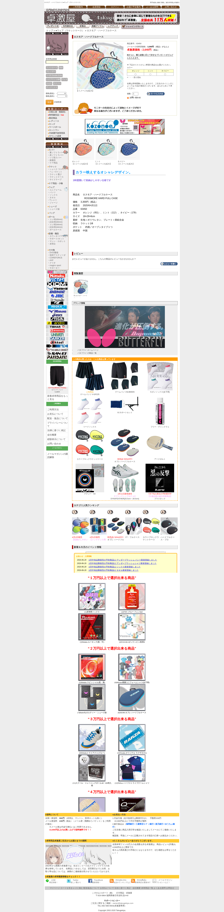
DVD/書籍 (54, 252)
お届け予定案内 (134, 7)
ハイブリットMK (53, 79)
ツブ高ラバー (56, 157)
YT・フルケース (132, 537)
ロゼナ (49, 83)
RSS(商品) (140, 881)
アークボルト (159, 459)
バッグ (52, 213)
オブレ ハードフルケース (124, 460)
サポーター (55, 268)
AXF (51, 260)
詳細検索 (57, 102)
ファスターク (51, 67)
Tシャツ (53, 200)
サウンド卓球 (55, 136)
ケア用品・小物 (56, 183)
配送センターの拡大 (83, 866)
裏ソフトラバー (57, 152)
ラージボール (55, 127)
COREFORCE (56, 258)
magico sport (55, 265)
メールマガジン (162, 881)
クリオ (53, 263)
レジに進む (78, 888)
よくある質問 (152, 7)
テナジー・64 (89, 494)
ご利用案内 (78, 7)
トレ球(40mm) (56, 219)
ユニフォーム (56, 190)
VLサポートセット (125, 412)
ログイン (115, 7)
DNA (61, 67)
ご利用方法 (53, 409)
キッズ (52, 124)
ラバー (52, 150)
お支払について (55, 414)
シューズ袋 (55, 209)
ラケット (53, 166)
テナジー (57, 83)
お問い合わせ (171, 7)
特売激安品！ (56, 115)
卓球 (118, 893)
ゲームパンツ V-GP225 (89, 393)
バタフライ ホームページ (87, 350)
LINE (51, 881)
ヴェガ (64, 79)
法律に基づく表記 (56, 430)
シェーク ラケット (58, 169)
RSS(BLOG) (120, 881)
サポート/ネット (57, 239)
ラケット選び (56, 174)
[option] (81, 525)
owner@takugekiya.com (123, 903)
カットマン (54, 130)
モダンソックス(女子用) (160, 392)
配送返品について (91, 888)
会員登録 (96, 7)
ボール (52, 217)
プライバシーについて (57, 424)
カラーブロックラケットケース (90, 459)
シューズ (53, 206)
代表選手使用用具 (57, 133)
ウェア (52, 187)
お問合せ (170, 888)
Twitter (74, 881)
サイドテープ (56, 179)
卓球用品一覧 (147, 888)
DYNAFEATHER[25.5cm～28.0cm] (125, 496)
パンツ (53, 192)
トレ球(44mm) (56, 224)
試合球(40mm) (56, 222)
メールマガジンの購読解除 (57, 455)
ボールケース (56, 230)
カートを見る (66, 888)
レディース (54, 121)
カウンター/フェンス (59, 236)
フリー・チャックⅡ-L (160, 427)
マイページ (55, 888)
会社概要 (51, 435)
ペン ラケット (56, 172)
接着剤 (53, 160)
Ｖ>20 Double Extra (54, 75)
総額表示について (56, 439)
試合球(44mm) (56, 227)
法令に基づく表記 (123, 888)
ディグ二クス (51, 87)
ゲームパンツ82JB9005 (125, 392)
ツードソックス (89, 427)
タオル (53, 197)
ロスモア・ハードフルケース (102, 30)
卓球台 (53, 244)
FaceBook (95, 881)
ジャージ (54, 202)
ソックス (54, 195)
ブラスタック (160, 496)
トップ (49, 30)
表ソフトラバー (57, 155)
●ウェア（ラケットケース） (70, 30)
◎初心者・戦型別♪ (57, 112)
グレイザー (51, 71)
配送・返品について (57, 418)
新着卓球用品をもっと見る (57, 397)
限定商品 (53, 118)
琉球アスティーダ (58, 255)
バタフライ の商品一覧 (87, 353)
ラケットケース (57, 177)
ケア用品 (54, 163)
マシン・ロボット (58, 241)
